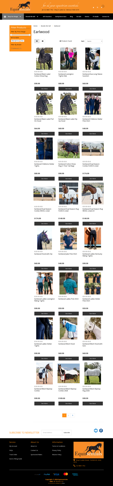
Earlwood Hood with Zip (43, 254)
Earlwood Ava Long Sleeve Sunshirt (92, 75)
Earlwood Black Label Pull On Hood (44, 120)
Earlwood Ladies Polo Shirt (68, 299)
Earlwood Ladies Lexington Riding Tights (44, 300)
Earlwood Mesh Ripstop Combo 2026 (67, 390)
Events (87, 16)
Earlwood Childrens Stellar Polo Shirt (92, 120)
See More (44, 89)
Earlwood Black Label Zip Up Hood (67, 120)
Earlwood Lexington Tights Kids (66, 75)
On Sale (78, 16)
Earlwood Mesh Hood (66, 344)
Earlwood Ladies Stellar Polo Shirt (91, 300)
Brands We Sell (30, 16)
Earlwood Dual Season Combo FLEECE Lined (91, 165)
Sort (82, 41)
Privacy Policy (56, 450)
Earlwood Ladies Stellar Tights (43, 345)
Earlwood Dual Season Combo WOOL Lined (42, 210)
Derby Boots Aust (60, 16)
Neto (63, 483)
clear (22, 41)
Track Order (13, 455)
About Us (34, 446)
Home (35, 26)
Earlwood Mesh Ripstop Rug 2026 (91, 390)
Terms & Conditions (58, 446)
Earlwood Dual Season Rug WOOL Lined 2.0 (93, 210)
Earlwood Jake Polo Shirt (67, 254)
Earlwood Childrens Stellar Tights (44, 165)
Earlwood (16, 48)
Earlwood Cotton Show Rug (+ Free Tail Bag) (67, 165)
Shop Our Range (13, 16)
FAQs (11, 450)
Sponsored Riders (36, 455)
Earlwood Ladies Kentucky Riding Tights (92, 255)
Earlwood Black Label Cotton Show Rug (42, 75)
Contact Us (105, 16)
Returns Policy (56, 455)
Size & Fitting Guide (15, 459)
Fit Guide (96, 16)
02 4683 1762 (79, 466)
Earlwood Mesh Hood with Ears (92, 345)
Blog (71, 16)
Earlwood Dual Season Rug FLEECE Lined (68, 210)
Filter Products (18, 27)
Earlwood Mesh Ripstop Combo (43, 390)
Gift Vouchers (47, 16)
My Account (13, 446)
